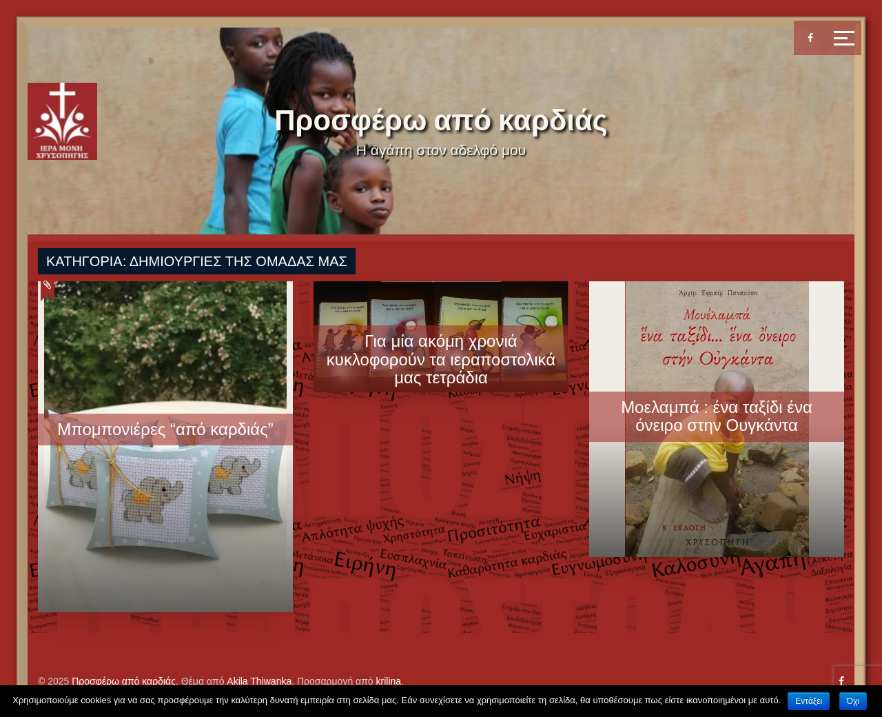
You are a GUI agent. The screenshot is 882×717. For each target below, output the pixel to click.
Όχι (853, 701)
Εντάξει (808, 701)
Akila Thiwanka (259, 681)
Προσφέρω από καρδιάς (440, 120)
